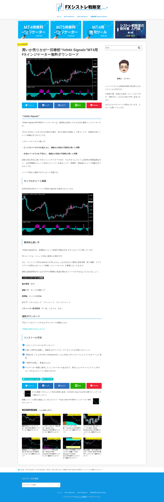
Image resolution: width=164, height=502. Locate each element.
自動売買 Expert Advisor (98, 16)
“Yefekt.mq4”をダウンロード (33, 329)
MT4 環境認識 (22, 44)
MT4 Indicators (69, 16)
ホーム (59, 16)
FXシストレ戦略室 (81, 497)
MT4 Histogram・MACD (32, 379)
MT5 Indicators (82, 16)
